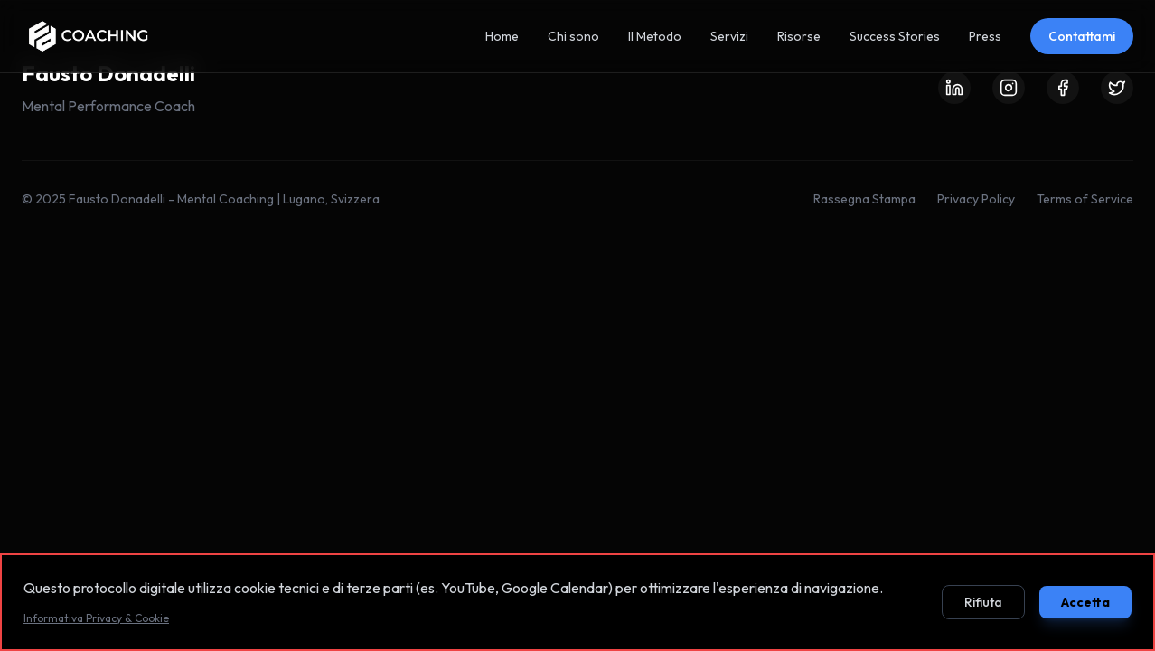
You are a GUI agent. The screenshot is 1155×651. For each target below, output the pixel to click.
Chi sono (573, 36)
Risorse (799, 36)
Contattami (1081, 36)
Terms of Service (1085, 199)
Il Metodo (654, 36)
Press (985, 36)
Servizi (729, 36)
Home (502, 36)
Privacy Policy (976, 199)
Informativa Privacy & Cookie (96, 618)
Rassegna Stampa (864, 199)
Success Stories (895, 36)
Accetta (1085, 602)
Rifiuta (983, 602)
